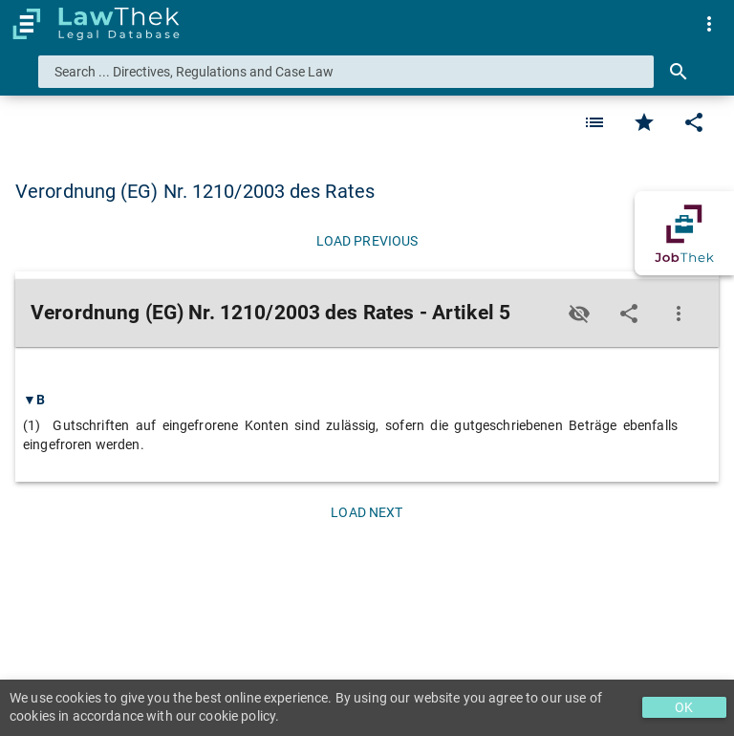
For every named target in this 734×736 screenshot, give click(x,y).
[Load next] (367, 512)
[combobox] (346, 71)
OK (684, 707)
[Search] (678, 72)
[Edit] (694, 122)
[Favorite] (594, 122)
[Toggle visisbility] (579, 313)
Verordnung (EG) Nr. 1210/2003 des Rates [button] (195, 191)
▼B (34, 399)
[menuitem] (709, 24)
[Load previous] (367, 241)
